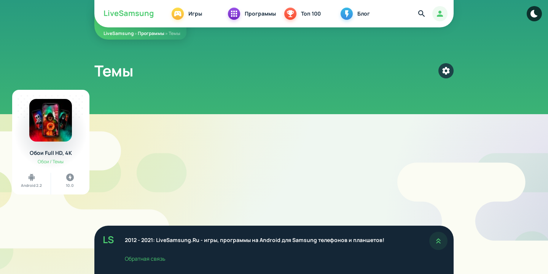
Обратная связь (145, 258)
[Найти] (421, 13)
